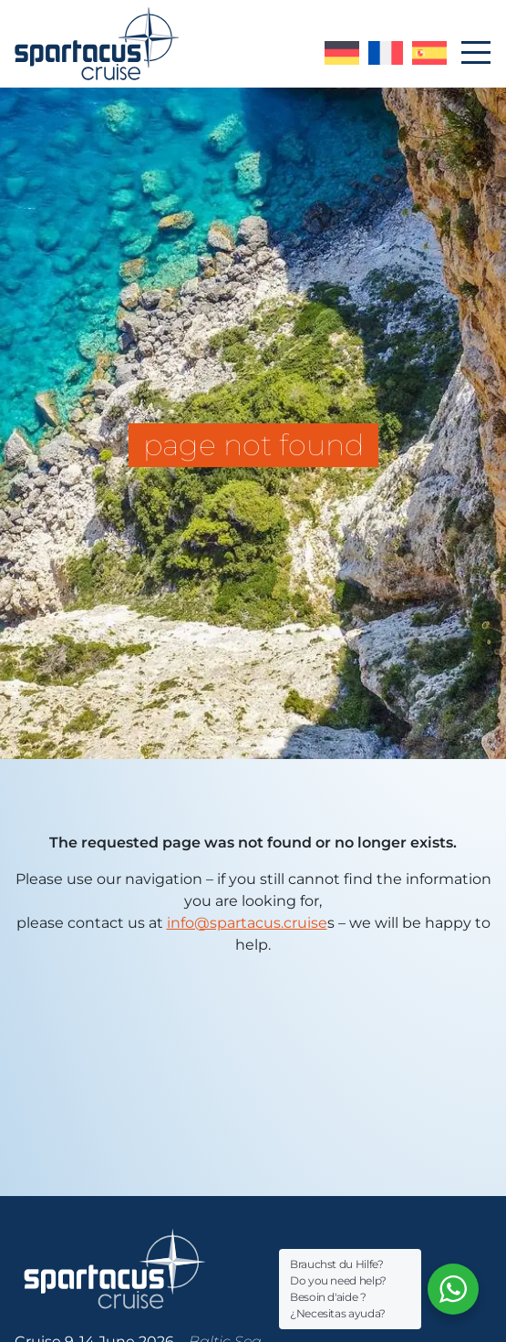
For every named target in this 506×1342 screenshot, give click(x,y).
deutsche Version (342, 53)
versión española (429, 53)
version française (386, 53)
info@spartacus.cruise (247, 922)
